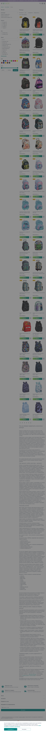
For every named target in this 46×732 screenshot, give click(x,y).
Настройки (24, 729)
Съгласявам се (11, 729)
